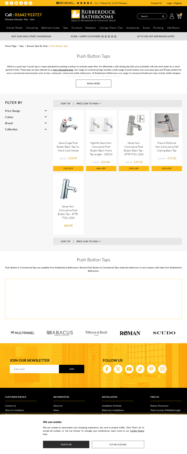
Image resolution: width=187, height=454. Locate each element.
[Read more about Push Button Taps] (93, 83)
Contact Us (156, 3)
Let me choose (117, 444)
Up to (156, 36)
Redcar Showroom (159, 405)
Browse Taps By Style (37, 45)
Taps (21, 45)
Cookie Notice (137, 430)
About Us (58, 405)
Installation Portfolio (112, 405)
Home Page (10, 45)
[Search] (163, 16)
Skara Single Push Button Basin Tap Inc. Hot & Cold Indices (68, 146)
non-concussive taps (63, 69)
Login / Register (174, 3)
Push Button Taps (59, 45)
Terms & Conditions (14, 410)
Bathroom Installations (113, 410)
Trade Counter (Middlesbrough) (165, 410)
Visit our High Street (31, 36)
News (56, 410)
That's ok (66, 444)
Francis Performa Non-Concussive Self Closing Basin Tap (166, 146)
